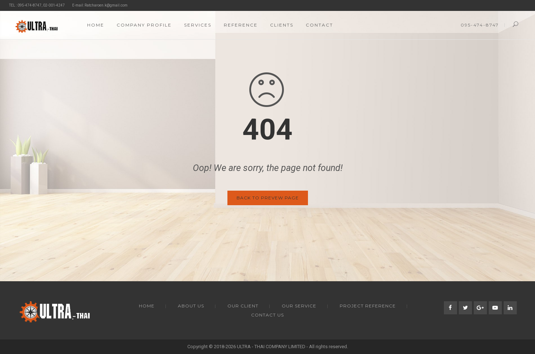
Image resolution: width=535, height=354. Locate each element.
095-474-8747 (480, 25)
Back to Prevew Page (268, 197)
